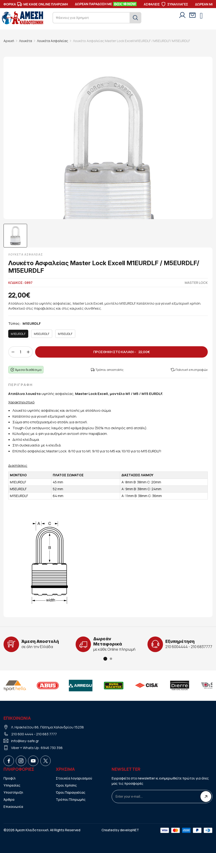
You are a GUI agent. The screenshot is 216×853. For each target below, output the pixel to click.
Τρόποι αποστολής (107, 370)
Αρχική (9, 41)
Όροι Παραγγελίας (70, 792)
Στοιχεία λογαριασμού (74, 778)
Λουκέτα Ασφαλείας (52, 41)
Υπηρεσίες (12, 785)
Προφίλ (10, 778)
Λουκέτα (25, 41)
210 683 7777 (46, 734)
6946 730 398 (52, 747)
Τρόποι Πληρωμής (71, 799)
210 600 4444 (22, 734)
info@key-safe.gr (25, 740)
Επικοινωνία (13, 806)
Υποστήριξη (13, 792)
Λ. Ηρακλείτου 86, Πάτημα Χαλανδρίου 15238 (47, 727)
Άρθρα (9, 799)
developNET (129, 830)
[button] (105, 659)
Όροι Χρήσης (66, 785)
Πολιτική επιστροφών (189, 370)
